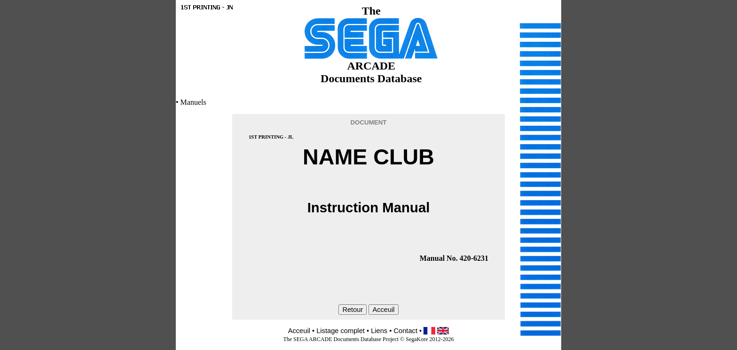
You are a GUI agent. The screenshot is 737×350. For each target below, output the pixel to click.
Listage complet (340, 330)
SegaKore (417, 339)
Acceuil (299, 330)
